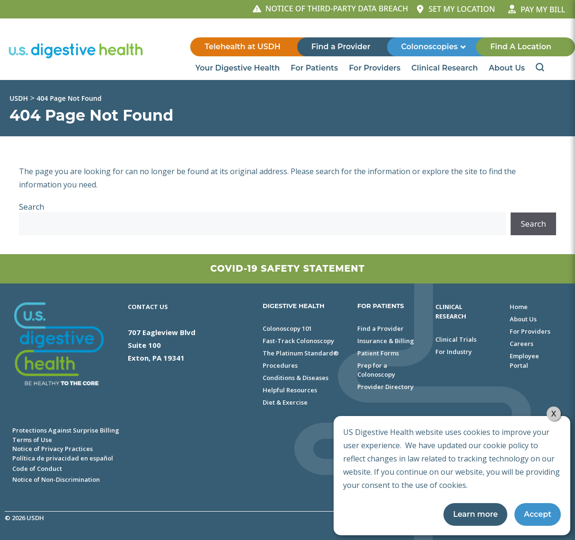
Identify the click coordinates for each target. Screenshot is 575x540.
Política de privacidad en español (62, 458)
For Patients (315, 68)
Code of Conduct (37, 468)
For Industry (453, 351)
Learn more (475, 514)
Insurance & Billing (385, 340)
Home (519, 306)
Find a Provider (341, 46)
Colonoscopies (434, 46)
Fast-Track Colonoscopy (298, 340)
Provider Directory (385, 386)
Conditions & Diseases (295, 377)
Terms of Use (32, 439)
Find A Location (520, 46)
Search (31, 206)
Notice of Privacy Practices (52, 448)
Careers (521, 343)
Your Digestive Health (238, 68)
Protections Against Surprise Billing (65, 430)
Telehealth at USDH (242, 46)
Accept (537, 514)
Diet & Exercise (285, 402)
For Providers (375, 68)
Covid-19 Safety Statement (287, 268)
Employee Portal (524, 361)
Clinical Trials (456, 339)
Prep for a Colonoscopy (376, 370)
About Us (507, 68)
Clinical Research (445, 68)
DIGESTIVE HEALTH (294, 306)
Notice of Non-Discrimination (56, 479)
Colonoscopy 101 (287, 328)
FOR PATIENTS (380, 306)
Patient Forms (378, 353)
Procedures (280, 365)
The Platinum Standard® (301, 353)
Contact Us (148, 306)
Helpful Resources (290, 390)
